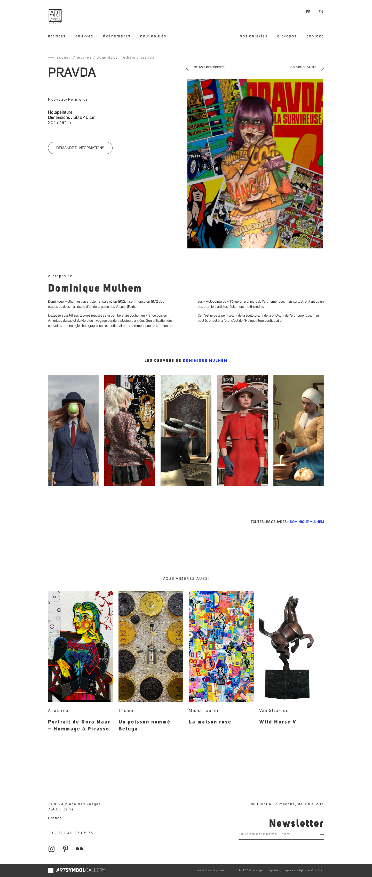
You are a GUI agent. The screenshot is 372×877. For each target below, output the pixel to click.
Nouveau (57, 99)
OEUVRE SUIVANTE (303, 67)
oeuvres (84, 36)
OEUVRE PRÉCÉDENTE (209, 67)
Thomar (127, 711)
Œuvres (84, 57)
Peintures (78, 99)
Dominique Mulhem (116, 57)
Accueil (64, 57)
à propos (287, 36)
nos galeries (254, 36)
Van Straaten (274, 711)
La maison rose (210, 722)
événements (117, 36)
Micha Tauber (204, 711)
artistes (57, 36)
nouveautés (153, 36)
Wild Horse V (278, 722)
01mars (317, 870)
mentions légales (211, 870)
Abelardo (58, 711)
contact (314, 36)
